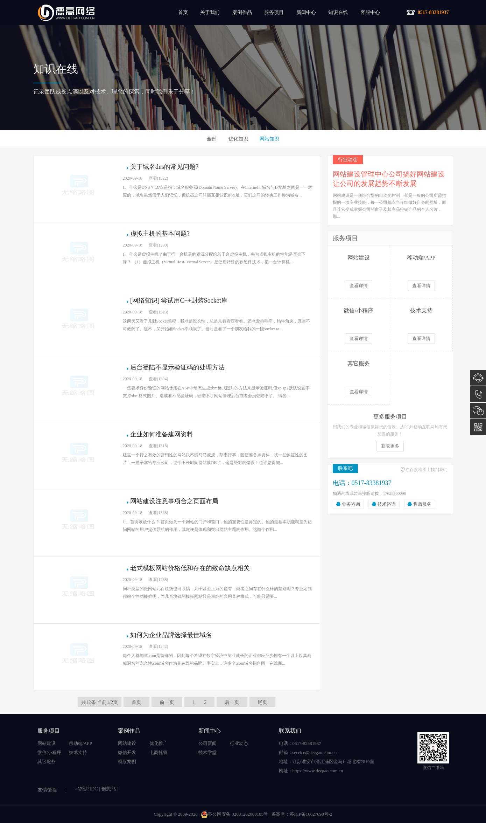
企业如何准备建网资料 (161, 434)
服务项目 (274, 12)
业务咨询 (351, 504)
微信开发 (127, 752)
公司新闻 (207, 743)
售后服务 (422, 504)
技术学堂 (207, 752)
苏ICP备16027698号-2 (311, 814)
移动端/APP (80, 743)
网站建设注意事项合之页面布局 (174, 501)
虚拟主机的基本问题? (160, 233)
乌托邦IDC (86, 788)
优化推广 (158, 743)
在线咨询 (478, 378)
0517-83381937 (478, 394)
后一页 (232, 702)
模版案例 (127, 761)
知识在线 (338, 12)
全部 (212, 138)
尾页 (262, 702)
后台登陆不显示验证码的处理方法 (177, 367)
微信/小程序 (49, 752)
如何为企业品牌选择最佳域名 (171, 634)
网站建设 (46, 743)
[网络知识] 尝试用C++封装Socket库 (178, 300)
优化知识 (238, 138)
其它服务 (46, 761)
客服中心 (370, 12)
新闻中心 (306, 12)
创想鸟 (108, 788)
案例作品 (242, 12)
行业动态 (239, 743)
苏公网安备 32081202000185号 (234, 814)
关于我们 (210, 12)
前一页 (167, 702)
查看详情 (359, 285)
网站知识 (269, 138)
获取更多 (390, 446)
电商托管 (158, 752)
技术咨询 (387, 504)
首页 (183, 12)
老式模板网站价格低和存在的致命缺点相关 (190, 568)
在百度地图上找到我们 (427, 469)
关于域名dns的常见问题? (164, 166)
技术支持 (78, 752)
